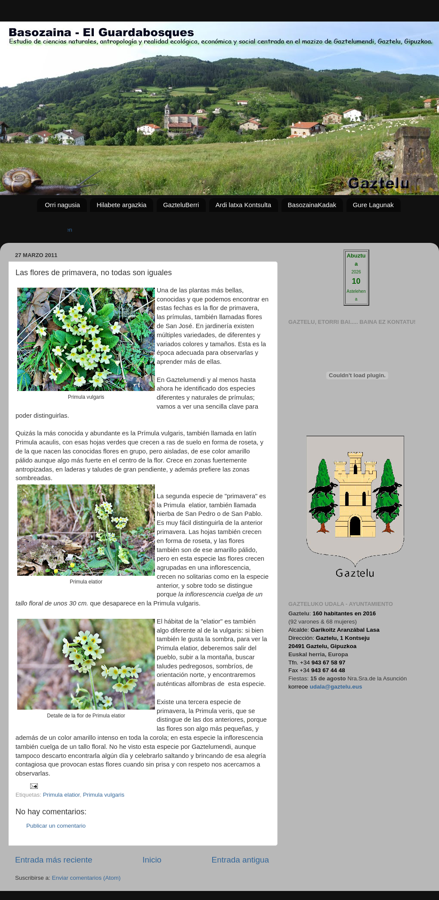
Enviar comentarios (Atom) (86, 878)
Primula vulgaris (103, 794)
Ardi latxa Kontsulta (243, 204)
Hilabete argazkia (121, 204)
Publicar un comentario (56, 825)
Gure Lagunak (373, 204)
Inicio (151, 859)
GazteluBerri (181, 204)
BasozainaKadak (312, 204)
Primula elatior (61, 794)
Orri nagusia (62, 204)
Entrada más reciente (54, 859)
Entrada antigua (240, 859)
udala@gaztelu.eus (336, 686)
